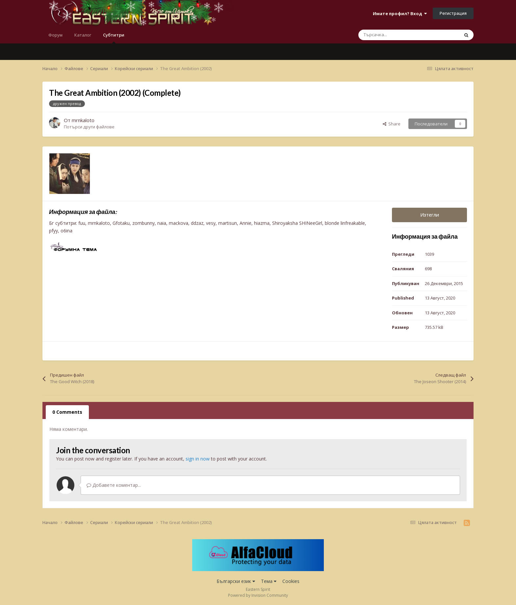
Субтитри (113, 37)
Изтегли (429, 215)
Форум (55, 35)
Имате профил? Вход (400, 13)
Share (391, 124)
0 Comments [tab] (67, 412)
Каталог (82, 35)
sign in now (198, 459)
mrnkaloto (83, 120)
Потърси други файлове (89, 127)
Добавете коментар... (114, 485)
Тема (268, 581)
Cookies (290, 581)
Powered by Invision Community (258, 595)
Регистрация (453, 13)
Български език (236, 581)
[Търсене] (394, 35)
